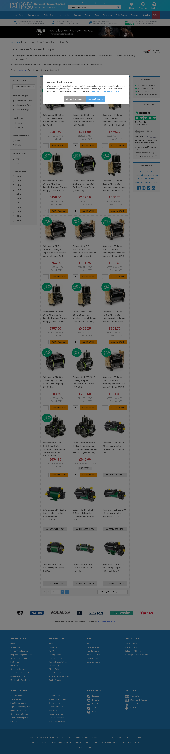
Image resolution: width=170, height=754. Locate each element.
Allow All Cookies (96, 99)
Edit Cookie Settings (75, 99)
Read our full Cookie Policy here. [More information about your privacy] (105, 91)
